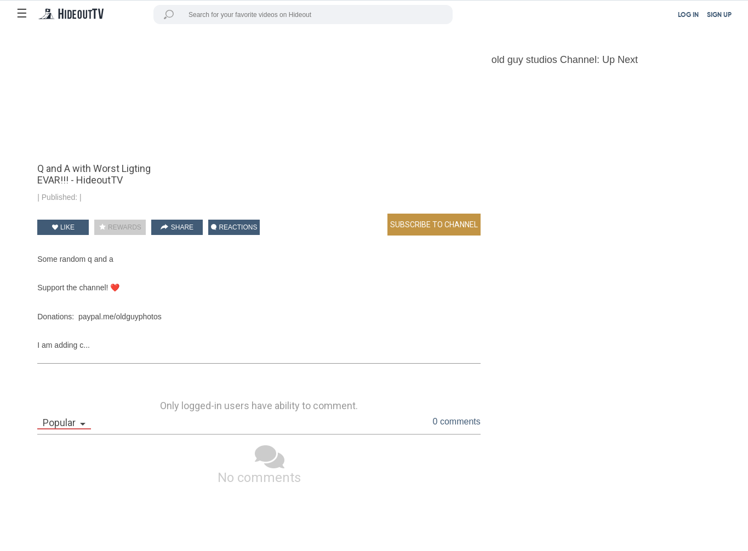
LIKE (63, 227)
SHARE (177, 227)
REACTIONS (234, 227)
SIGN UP (719, 15)
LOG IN (688, 15)
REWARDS (120, 227)
